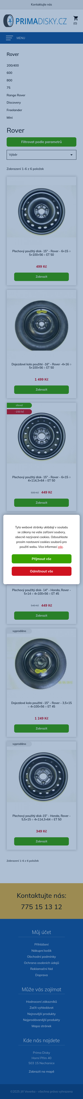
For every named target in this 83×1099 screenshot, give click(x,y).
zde (60, 547)
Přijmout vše (41, 559)
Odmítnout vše (41, 571)
